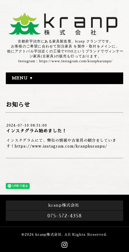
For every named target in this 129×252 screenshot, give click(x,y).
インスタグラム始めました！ (36, 131)
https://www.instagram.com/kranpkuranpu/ (61, 146)
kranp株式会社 (48, 234)
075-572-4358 (64, 216)
